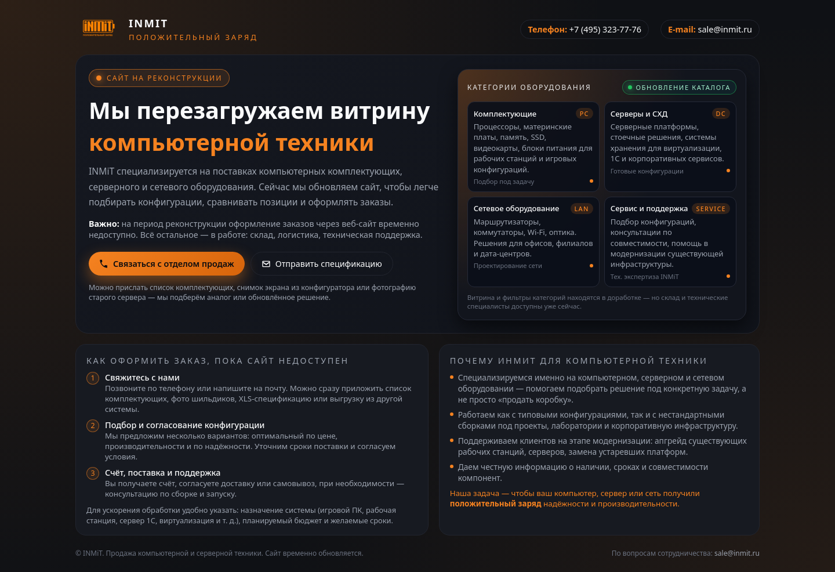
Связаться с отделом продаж (166, 263)
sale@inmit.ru (725, 29)
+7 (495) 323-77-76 (605, 29)
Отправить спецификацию (322, 263)
